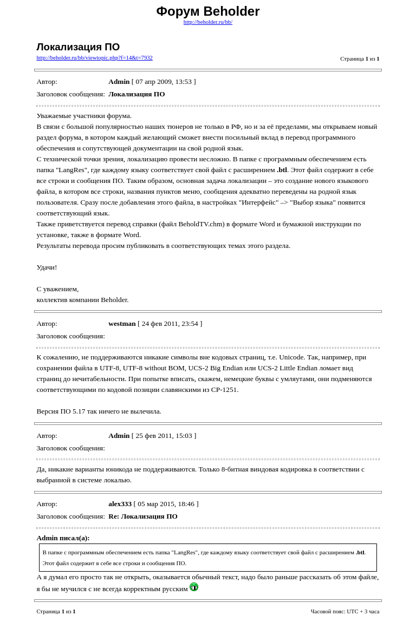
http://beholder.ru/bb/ (208, 22)
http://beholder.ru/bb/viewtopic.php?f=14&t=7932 (94, 58)
